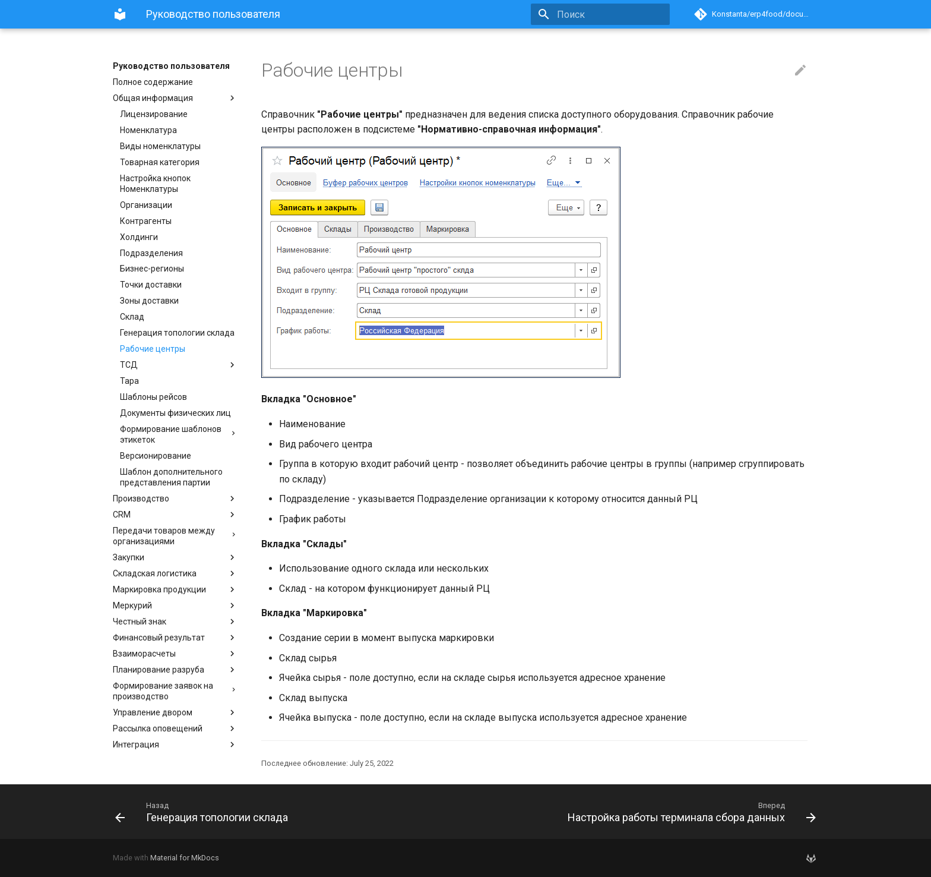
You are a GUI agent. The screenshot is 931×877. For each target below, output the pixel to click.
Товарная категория (160, 162)
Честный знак (175, 621)
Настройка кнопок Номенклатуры (155, 183)
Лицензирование (154, 114)
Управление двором (175, 712)
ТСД (179, 364)
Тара (129, 381)
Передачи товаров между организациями (175, 536)
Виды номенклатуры (160, 146)
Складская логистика (175, 573)
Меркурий (175, 605)
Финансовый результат (175, 637)
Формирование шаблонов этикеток (179, 434)
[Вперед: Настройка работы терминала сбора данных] (645, 812)
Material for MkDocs (184, 857)
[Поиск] (600, 14)
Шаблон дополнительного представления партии (171, 477)
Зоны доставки (149, 300)
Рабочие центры (152, 349)
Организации (146, 205)
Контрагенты (146, 221)
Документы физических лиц (175, 413)
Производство (175, 498)
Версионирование (155, 455)
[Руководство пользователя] (120, 14)
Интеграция (175, 744)
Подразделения (151, 253)
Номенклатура (148, 130)
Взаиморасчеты (175, 653)
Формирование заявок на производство (175, 691)
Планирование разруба (175, 669)
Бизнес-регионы (152, 268)
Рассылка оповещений (175, 728)
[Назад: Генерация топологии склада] (286, 812)
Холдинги (139, 237)
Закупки (175, 557)
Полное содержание (153, 82)
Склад (132, 316)
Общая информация (175, 98)
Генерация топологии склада (177, 332)
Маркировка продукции (175, 589)
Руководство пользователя (171, 66)
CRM (175, 514)
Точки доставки (151, 284)
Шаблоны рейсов (153, 397)
